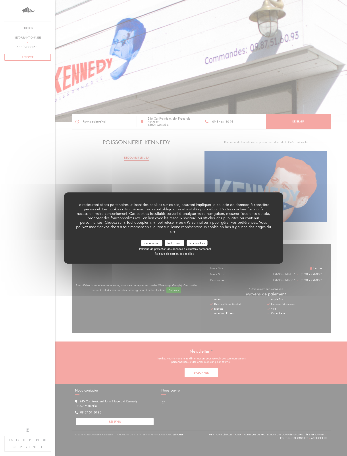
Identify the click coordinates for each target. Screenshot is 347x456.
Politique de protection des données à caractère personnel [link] (175, 248)
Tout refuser (174, 242)
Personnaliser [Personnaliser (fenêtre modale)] (197, 242)
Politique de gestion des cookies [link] (174, 253)
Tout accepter (151, 242)
